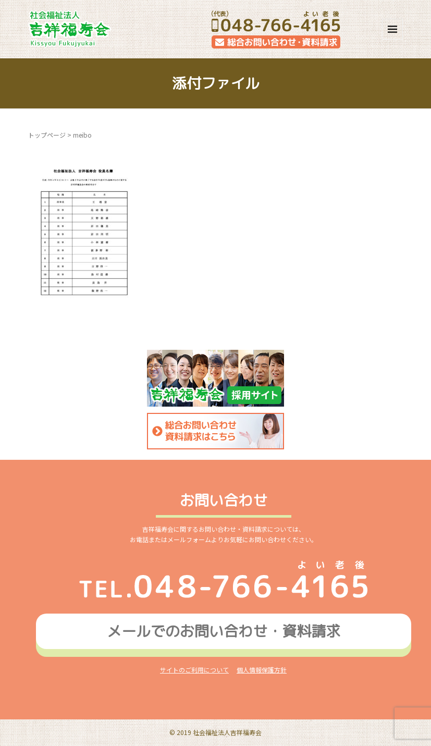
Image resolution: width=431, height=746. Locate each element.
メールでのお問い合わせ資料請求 (223, 631)
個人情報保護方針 (262, 669)
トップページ (47, 134)
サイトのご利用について (194, 669)
